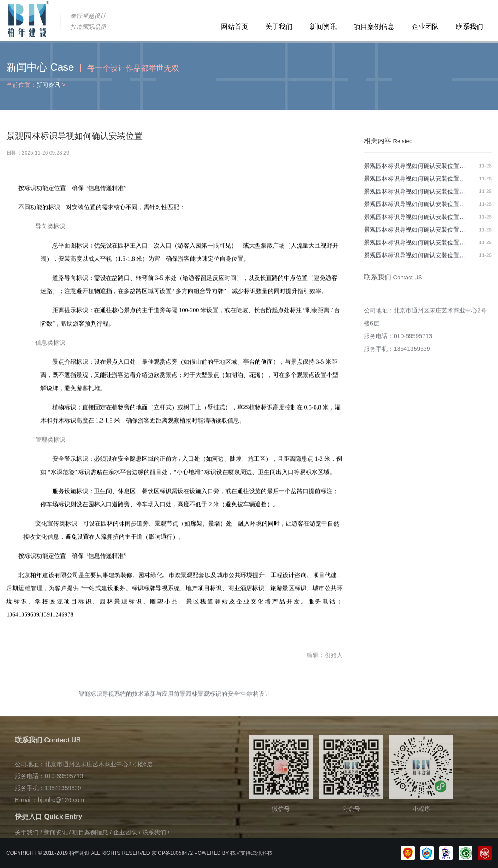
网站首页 (234, 26)
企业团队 (425, 26)
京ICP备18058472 (172, 853)
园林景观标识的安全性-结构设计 (228, 698)
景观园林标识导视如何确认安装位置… (414, 169)
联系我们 (469, 26)
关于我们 (278, 26)
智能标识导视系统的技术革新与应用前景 (132, 698)
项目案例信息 (374, 26)
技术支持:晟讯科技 (251, 853)
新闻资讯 (323, 26)
